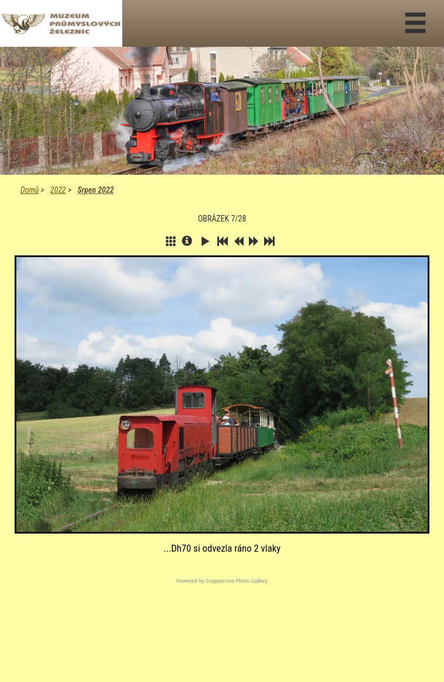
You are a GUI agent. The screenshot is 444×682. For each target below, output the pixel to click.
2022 (58, 190)
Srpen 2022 (95, 190)
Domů (29, 190)
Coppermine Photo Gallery (237, 581)
